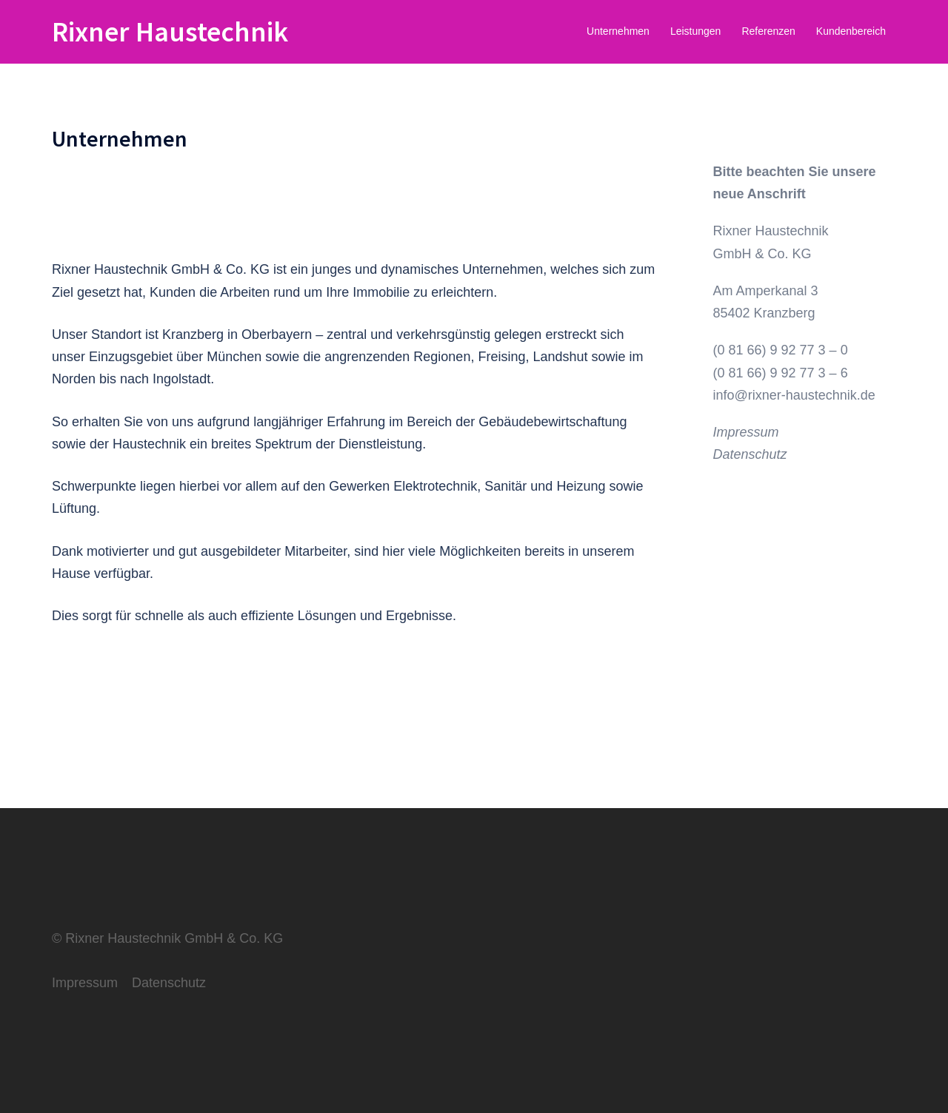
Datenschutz (750, 454)
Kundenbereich (851, 31)
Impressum (746, 432)
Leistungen (695, 31)
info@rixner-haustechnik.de (794, 395)
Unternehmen (618, 31)
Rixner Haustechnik (170, 31)
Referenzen (768, 31)
